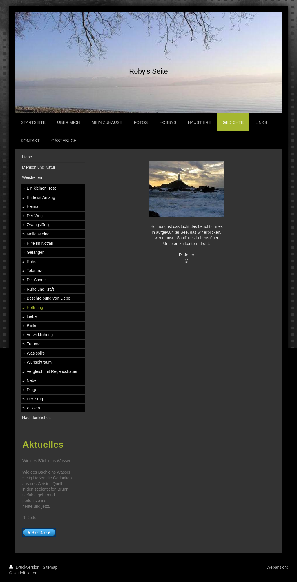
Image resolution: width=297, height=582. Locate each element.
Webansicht (277, 567)
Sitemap (50, 567)
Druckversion (24, 567)
